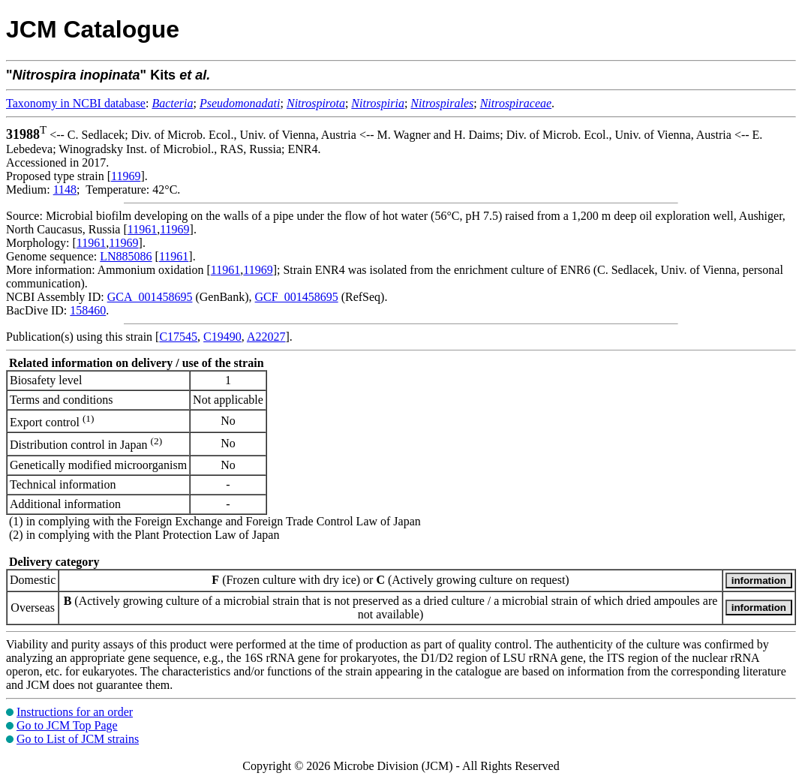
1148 (65, 189)
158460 (88, 310)
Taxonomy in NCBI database (76, 103)
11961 (142, 229)
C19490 (222, 336)
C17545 (178, 336)
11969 (125, 176)
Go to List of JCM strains (78, 738)
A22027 (266, 336)
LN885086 (126, 256)
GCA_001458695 (150, 296)
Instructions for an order (75, 711)
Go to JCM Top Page (67, 725)
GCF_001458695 (296, 296)
